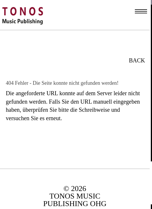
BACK (137, 60)
